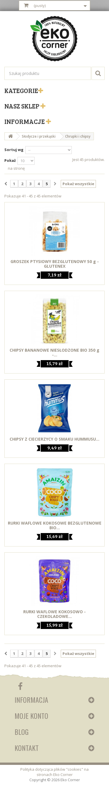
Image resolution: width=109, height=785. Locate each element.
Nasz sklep (22, 105)
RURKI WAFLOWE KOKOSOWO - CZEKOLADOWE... (54, 614)
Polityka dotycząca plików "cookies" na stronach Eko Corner (54, 772)
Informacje (25, 121)
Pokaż (10, 160)
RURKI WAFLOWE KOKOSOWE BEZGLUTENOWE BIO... (54, 525)
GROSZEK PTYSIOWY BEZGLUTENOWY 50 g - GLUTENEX (54, 264)
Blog (21, 731)
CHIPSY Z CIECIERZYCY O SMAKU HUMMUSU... (54, 439)
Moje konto (31, 715)
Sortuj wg (14, 149)
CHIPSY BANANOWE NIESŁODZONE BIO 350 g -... (54, 352)
